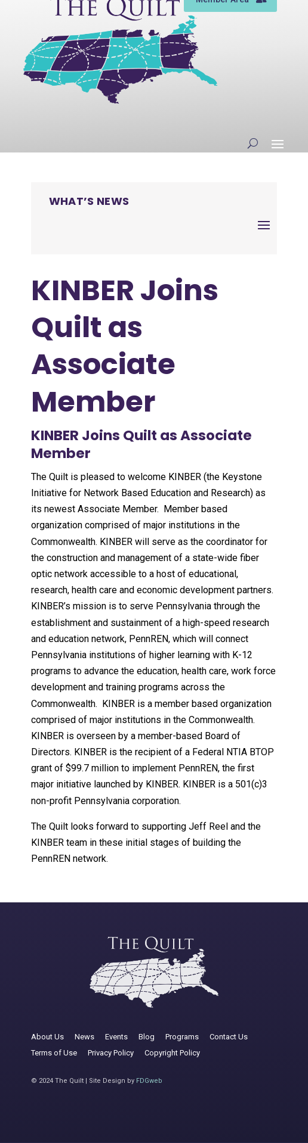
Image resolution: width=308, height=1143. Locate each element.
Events (116, 1036)
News (84, 1036)
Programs (182, 1036)
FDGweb (149, 1081)
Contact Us (229, 1036)
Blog (146, 1036)
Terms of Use (54, 1052)
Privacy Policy (111, 1052)
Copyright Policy (172, 1052)
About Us (47, 1036)
